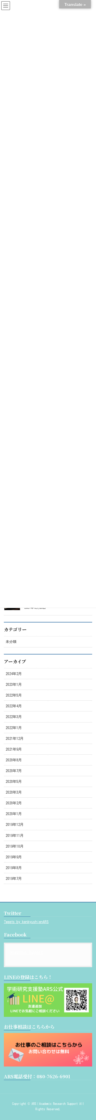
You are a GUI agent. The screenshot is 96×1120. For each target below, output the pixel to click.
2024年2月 (14, 674)
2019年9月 (14, 857)
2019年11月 (15, 835)
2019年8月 (14, 868)
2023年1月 (14, 684)
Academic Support (26, 952)
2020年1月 (14, 814)
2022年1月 (14, 728)
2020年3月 (14, 792)
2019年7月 (14, 878)
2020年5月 (14, 781)
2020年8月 (14, 760)
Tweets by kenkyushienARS (26, 922)
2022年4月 (14, 706)
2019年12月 (15, 824)
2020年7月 (14, 771)
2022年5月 (14, 695)
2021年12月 (15, 738)
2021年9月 (14, 749)
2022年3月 (14, 717)
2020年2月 (14, 803)
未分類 (11, 642)
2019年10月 (15, 846)
